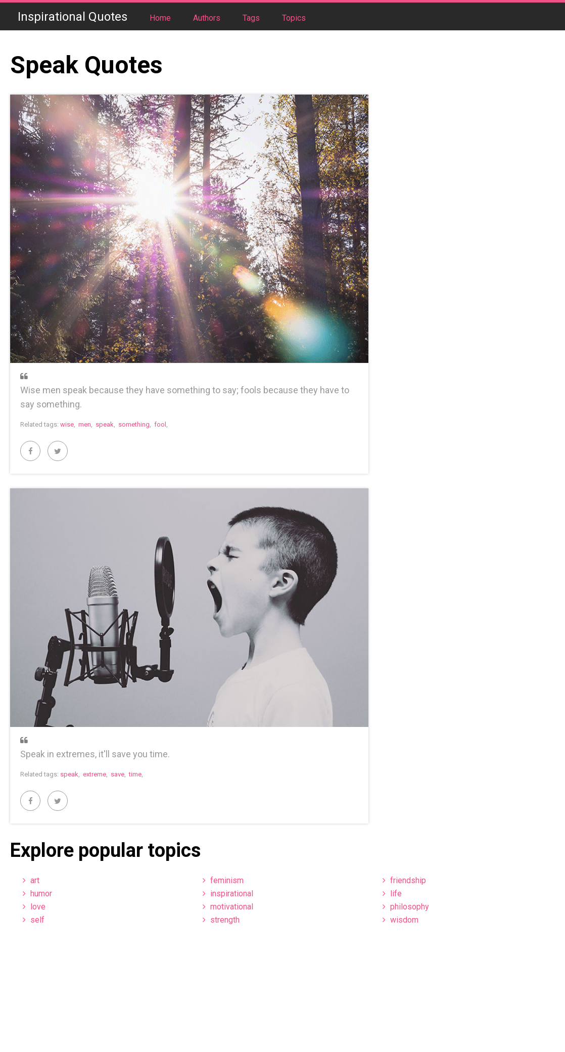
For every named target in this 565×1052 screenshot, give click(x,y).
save (117, 774)
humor (41, 893)
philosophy (409, 906)
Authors (207, 18)
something (134, 424)
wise (67, 424)
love (37, 906)
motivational (231, 906)
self (37, 920)
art (34, 880)
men (84, 424)
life (396, 893)
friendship (408, 880)
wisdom (404, 920)
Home (161, 18)
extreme (94, 774)
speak (105, 424)
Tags (252, 18)
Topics (294, 18)
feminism (227, 880)
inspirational (231, 893)
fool (160, 424)
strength (225, 920)
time (135, 774)
